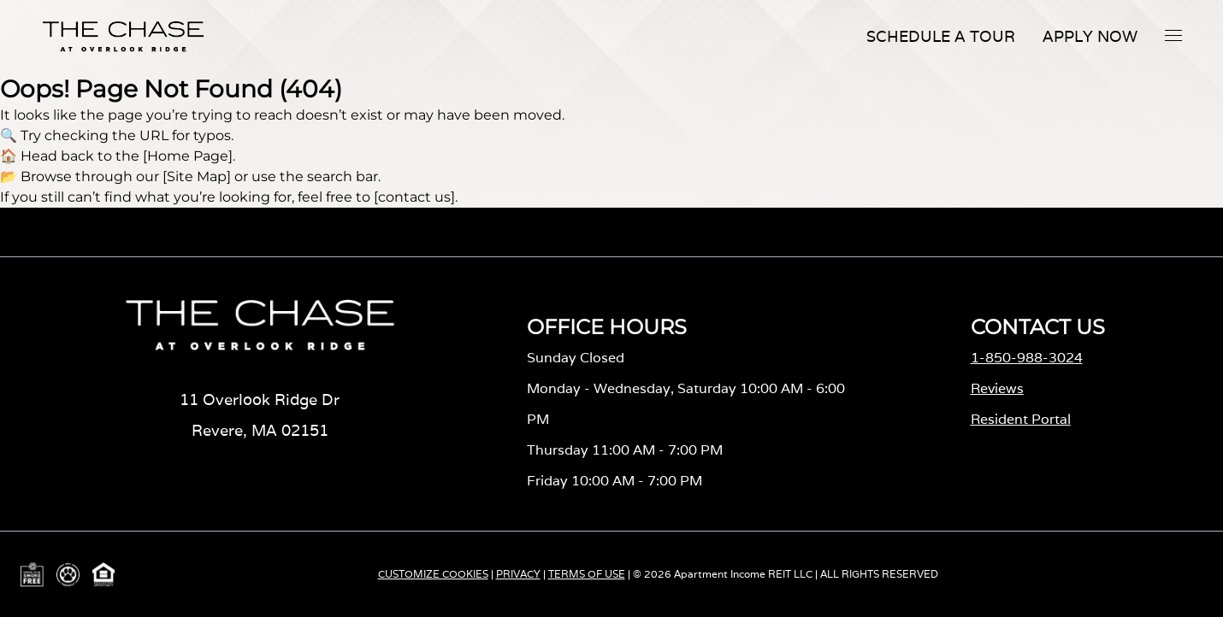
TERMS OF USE (586, 573)
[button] (1173, 35)
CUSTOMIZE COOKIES (433, 573)
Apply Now (1090, 36)
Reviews (997, 388)
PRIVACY (518, 573)
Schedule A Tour (940, 36)
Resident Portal (1021, 419)
